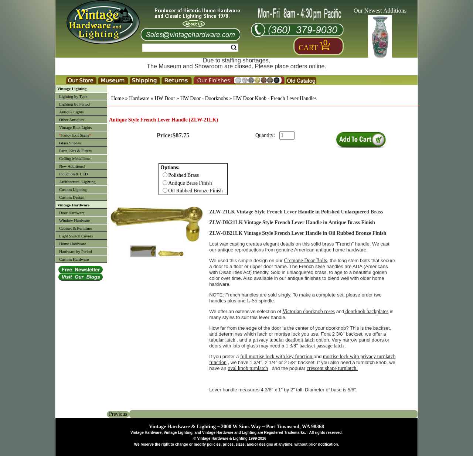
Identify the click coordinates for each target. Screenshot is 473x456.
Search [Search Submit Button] (233, 48)
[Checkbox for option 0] (165, 174)
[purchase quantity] (287, 135)
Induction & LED (73, 174)
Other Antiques (71, 119)
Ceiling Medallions (75, 158)
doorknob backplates (366, 311)
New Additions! (72, 166)
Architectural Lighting (77, 181)
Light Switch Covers (76, 236)
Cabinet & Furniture (75, 228)
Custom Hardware (74, 259)
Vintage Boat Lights (75, 127)
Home (117, 98)
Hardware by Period (75, 251)
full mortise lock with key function (276, 356)
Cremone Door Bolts (305, 260)
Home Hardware (72, 243)
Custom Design (71, 197)
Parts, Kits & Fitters (75, 150)
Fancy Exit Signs (75, 135)
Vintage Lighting (71, 88)
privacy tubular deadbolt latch (284, 340)
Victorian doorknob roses (309, 311)
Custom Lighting (73, 189)
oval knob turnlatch (248, 368)
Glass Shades (70, 143)
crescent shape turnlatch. (332, 368)
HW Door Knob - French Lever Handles (275, 98)
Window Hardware (74, 220)
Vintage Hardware (73, 205)
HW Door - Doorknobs (204, 98)
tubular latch (222, 340)
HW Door (164, 98)
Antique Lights (71, 112)
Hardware (139, 98)
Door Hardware (72, 212)
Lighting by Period (74, 104)
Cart (308, 48)
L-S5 (252, 301)
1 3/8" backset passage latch (315, 346)
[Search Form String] (190, 48)
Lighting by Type (73, 96)
